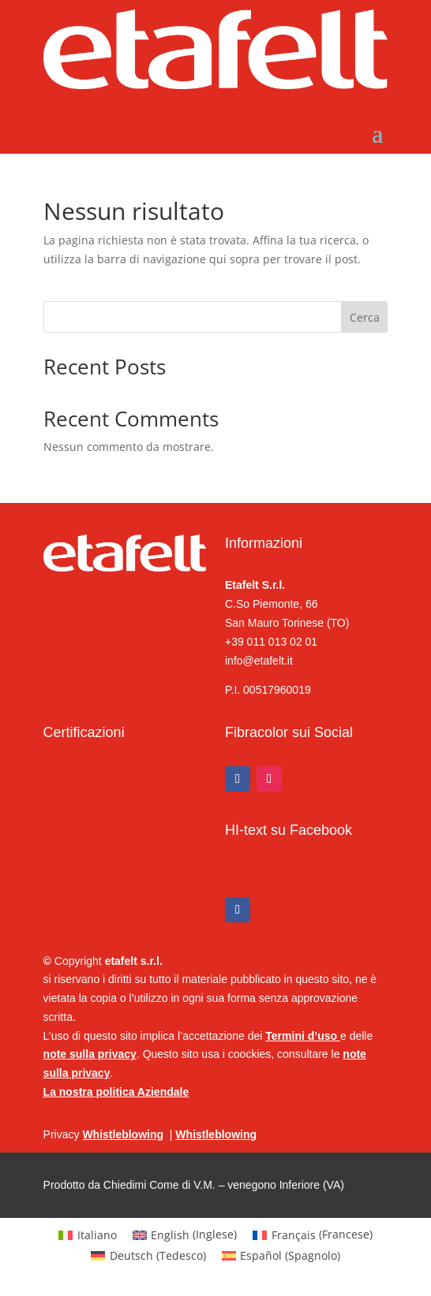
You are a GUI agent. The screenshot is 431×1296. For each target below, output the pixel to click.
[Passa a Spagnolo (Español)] (281, 1256)
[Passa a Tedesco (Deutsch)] (148, 1256)
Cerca (365, 317)
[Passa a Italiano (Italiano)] (88, 1234)
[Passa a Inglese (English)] (185, 1234)
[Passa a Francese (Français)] (312, 1234)
